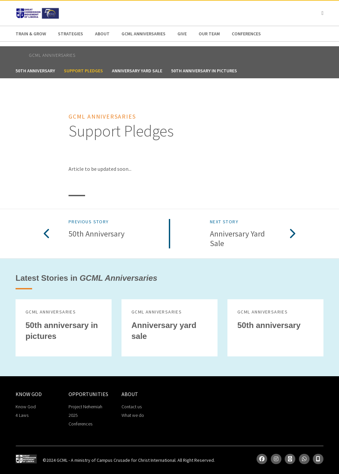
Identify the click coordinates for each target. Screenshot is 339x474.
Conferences (246, 34)
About (102, 34)
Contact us (131, 407)
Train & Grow (31, 34)
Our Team (209, 34)
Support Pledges (83, 71)
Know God (26, 407)
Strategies (70, 34)
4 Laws (22, 415)
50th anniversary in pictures (204, 71)
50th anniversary (35, 71)
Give (182, 34)
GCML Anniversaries (143, 34)
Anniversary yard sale (137, 71)
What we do (132, 415)
